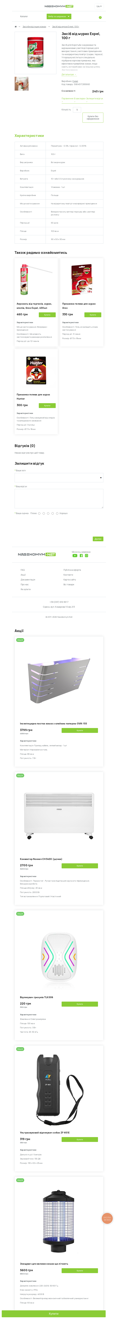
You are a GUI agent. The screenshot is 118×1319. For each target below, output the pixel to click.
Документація (28, 582)
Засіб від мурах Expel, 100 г (65, 26)
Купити (53, 1313)
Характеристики (29, 135)
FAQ (23, 572)
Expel (75, 81)
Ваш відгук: (21, 486)
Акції (23, 577)
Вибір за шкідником (57, 16)
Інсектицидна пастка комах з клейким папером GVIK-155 (53, 726)
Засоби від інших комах (34, 26)
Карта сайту (70, 582)
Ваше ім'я (21, 470)
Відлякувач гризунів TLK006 (36, 999)
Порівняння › (67, 100)
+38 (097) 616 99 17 (59, 604)
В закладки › (79, 100)
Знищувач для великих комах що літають (44, 1266)
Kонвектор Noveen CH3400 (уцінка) (41, 861)
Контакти (68, 577)
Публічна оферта (72, 572)
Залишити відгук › (94, 100)
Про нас (25, 587)
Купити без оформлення (93, 117)
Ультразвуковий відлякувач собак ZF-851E (45, 1135)
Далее (98, 541)
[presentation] (41, 527)
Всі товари (69, 587)
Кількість (66, 109)
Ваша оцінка (22, 516)
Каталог (24, 16)
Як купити (26, 592)
